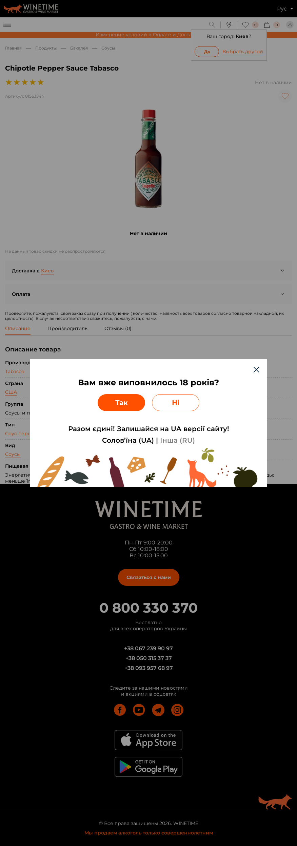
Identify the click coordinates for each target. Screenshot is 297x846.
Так (121, 403)
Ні (175, 403)
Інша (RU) (177, 440)
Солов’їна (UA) (128, 440)
